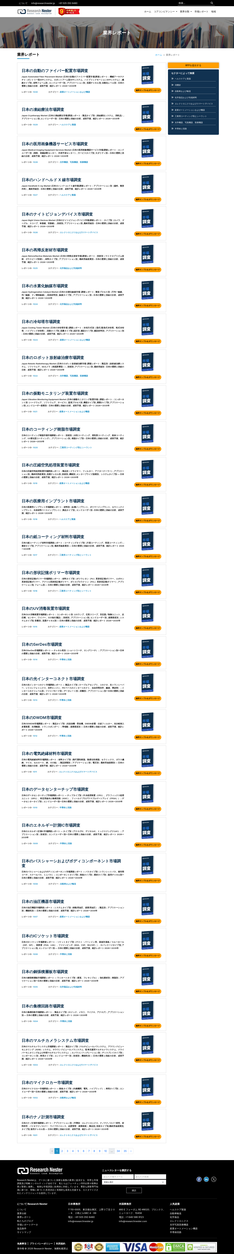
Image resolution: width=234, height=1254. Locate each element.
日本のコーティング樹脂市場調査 (51, 429)
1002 (35, 1097)
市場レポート (201, 11)
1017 (35, 555)
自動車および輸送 (68, 884)
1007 (35, 916)
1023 (35, 340)
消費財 (178, 85)
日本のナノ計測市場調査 (43, 1117)
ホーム (147, 11)
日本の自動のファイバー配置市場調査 (55, 70)
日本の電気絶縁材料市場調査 (47, 753)
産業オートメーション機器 (184, 1228)
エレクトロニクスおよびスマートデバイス (79, 232)
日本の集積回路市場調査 (43, 1006)
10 (105, 1151)
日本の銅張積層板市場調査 (45, 971)
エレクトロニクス (179, 1220)
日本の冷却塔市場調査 (41, 321)
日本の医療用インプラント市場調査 (53, 501)
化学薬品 (174, 1217)
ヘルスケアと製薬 (68, 124)
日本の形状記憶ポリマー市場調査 (51, 572)
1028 (35, 162)
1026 (35, 232)
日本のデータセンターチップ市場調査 (55, 789)
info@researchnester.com (133, 1221)
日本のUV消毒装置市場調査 (46, 608)
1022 (35, 376)
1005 (35, 987)
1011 (35, 771)
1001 (35, 1135)
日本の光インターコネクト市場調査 (53, 678)
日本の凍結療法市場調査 (43, 109)
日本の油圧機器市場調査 (43, 901)
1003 (35, 1065)
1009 (35, 843)
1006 (35, 954)
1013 (35, 700)
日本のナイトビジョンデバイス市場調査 (57, 214)
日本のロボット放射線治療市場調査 (53, 357)
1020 (35, 447)
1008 (35, 884)
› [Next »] (130, 1151)
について (23, 3)
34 (118, 1151)
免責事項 (21, 1243)
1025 (35, 268)
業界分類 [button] (185, 11)
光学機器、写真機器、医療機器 (74, 162)
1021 (35, 411)
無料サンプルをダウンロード (148, 90)
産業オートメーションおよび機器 (75, 92)
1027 (35, 195)
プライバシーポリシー (41, 1243)
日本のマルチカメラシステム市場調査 (55, 1040)
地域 (213, 11)
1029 (35, 124)
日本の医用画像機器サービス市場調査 (55, 144)
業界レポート (24, 1217)
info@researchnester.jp (43, 3)
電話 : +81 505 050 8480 (81, 1217)
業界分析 (21, 1213)
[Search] (212, 3)
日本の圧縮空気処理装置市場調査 (51, 465)
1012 (35, 736)
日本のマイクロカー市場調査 (47, 1082)
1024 (35, 304)
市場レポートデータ (27, 1224)
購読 (134, 1190)
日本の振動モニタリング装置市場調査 (55, 393)
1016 (35, 591)
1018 (35, 519)
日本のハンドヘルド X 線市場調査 (51, 179)
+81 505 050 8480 (68, 3)
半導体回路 (175, 1232)
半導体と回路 (66, 659)
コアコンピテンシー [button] (164, 11)
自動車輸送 (175, 1213)
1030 (35, 92)
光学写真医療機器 (179, 1224)
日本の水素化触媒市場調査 (45, 286)
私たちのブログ (25, 1220)
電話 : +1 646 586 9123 (131, 1217)
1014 (35, 659)
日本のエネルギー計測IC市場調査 (51, 825)
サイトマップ (24, 1232)
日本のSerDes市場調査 (42, 644)
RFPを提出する (193, 65)
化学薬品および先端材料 (71, 268)
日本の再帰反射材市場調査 (45, 250)
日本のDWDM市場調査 (42, 717)
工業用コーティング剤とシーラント (76, 447)
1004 (35, 1021)
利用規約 (60, 1243)
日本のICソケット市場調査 (45, 936)
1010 (35, 807)
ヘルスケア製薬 (178, 1209)
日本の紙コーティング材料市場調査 (53, 536)
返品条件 (21, 1228)
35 (125, 1151)
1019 (35, 483)
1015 (35, 626)
